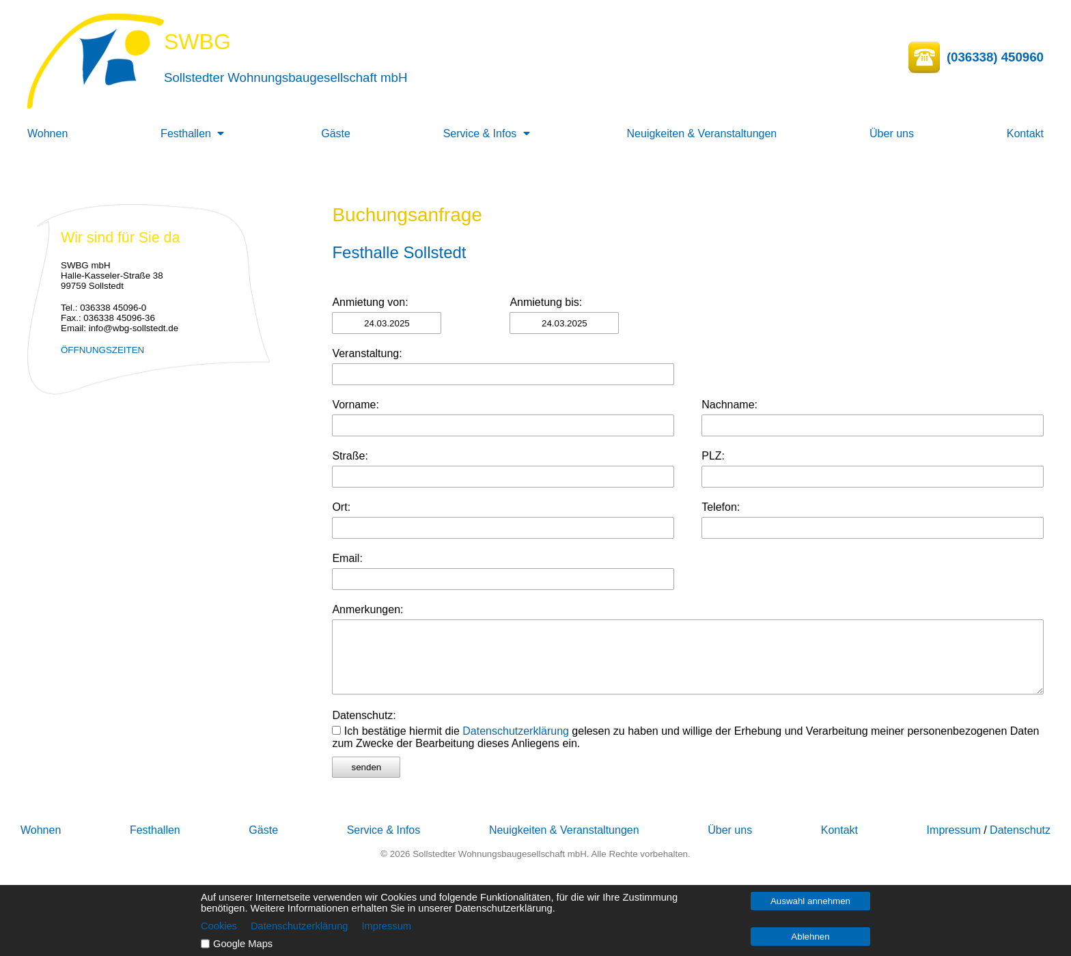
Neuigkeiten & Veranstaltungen (702, 133)
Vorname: (355, 404)
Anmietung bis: (546, 302)
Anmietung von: (370, 302)
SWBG (197, 41)
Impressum (954, 830)
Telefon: (720, 507)
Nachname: (729, 404)
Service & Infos (480, 133)
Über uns (892, 133)
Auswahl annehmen (810, 901)
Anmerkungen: (367, 609)
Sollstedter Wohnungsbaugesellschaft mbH (285, 77)
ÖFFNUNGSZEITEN (102, 350)
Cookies (219, 925)
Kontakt (1025, 133)
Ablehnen (810, 936)
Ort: (341, 507)
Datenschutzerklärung (515, 731)
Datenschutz (1020, 830)
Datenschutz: (363, 715)
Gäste (335, 133)
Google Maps (243, 943)
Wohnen (47, 133)
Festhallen (186, 133)
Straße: (349, 456)
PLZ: (713, 456)
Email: (347, 558)
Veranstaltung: (367, 353)
